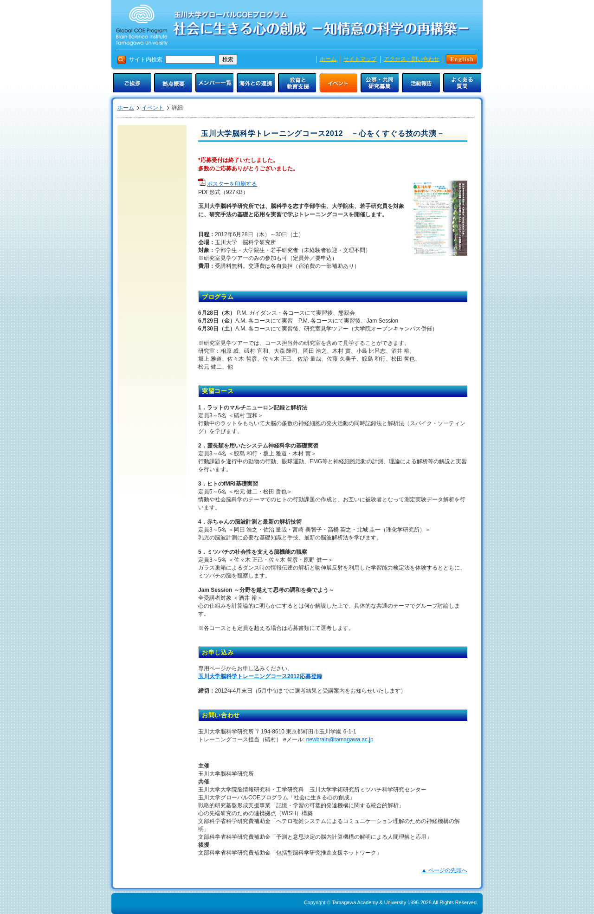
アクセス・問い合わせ (411, 59)
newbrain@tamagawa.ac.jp (340, 739)
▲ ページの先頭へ (444, 870)
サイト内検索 (172, 59)
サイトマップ (360, 59)
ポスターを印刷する (232, 184)
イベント (153, 107)
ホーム (328, 59)
